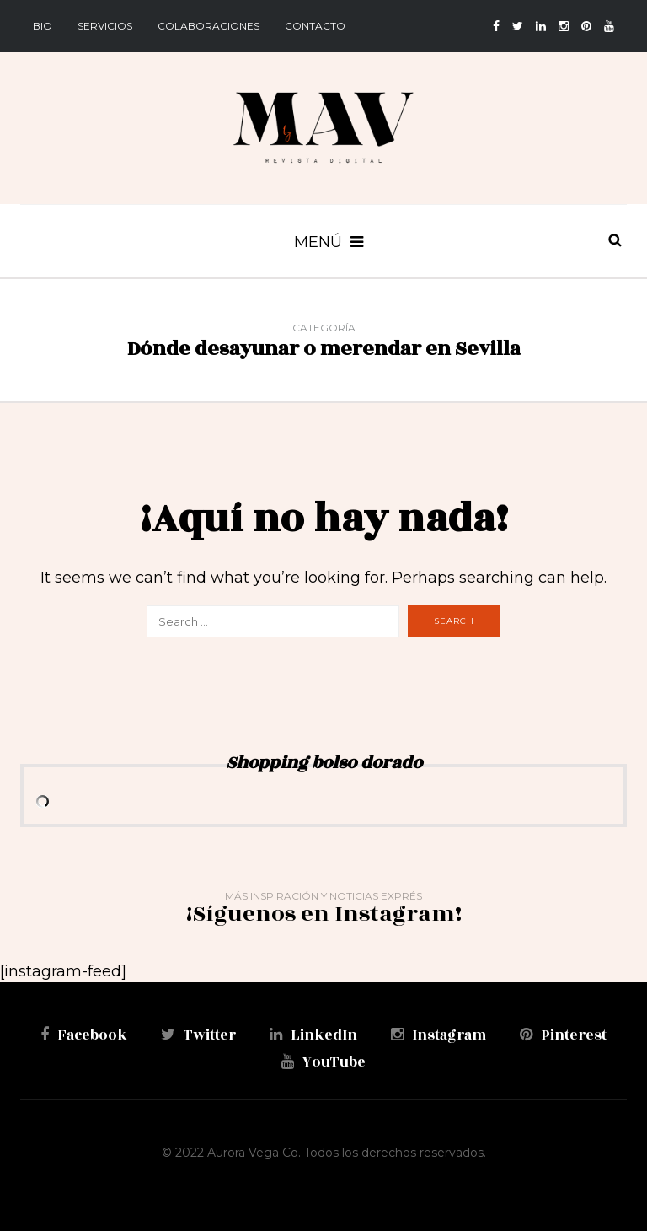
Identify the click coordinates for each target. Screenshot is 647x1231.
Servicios (105, 25)
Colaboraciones (208, 25)
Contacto (315, 25)
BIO (42, 25)
